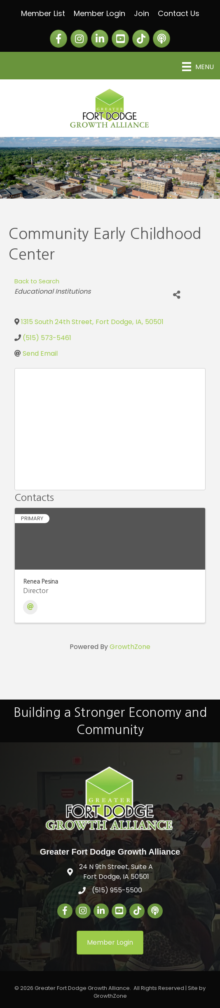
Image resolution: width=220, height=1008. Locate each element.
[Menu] (198, 66)
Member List (43, 13)
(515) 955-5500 (117, 890)
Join (141, 13)
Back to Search (36, 281)
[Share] (176, 294)
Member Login (99, 13)
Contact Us (178, 13)
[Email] (30, 607)
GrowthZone (130, 646)
